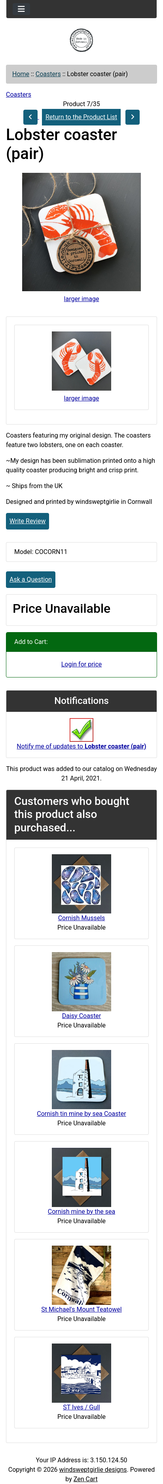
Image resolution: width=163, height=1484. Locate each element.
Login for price (81, 664)
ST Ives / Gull (81, 1407)
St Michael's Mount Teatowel (81, 1309)
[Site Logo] (81, 40)
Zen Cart (86, 1479)
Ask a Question (30, 579)
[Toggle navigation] (21, 9)
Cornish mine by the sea (81, 1211)
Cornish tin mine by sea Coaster (81, 1113)
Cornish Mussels (81, 918)
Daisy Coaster (81, 1016)
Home (20, 74)
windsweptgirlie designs (93, 1469)
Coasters (48, 74)
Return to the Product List (81, 117)
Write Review (27, 521)
